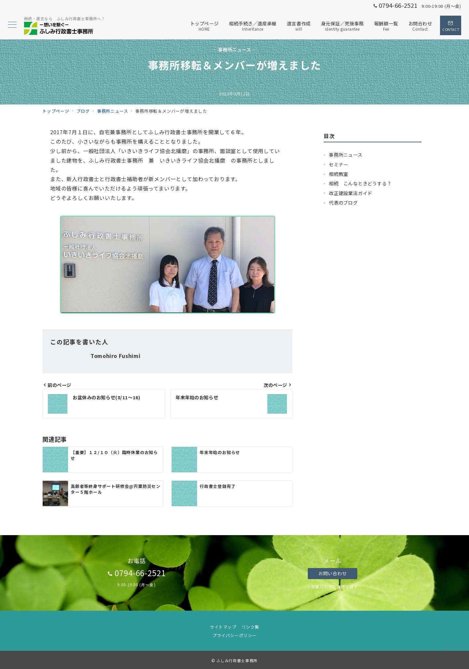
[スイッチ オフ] (450, 25)
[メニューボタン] (12, 25)
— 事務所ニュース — (234, 49)
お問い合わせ (332, 573)
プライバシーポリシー (234, 635)
